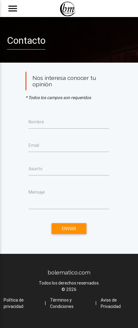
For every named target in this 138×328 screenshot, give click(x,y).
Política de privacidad (14, 303)
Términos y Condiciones (61, 303)
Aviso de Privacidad (111, 303)
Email (34, 145)
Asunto (35, 168)
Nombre (36, 122)
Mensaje (37, 192)
